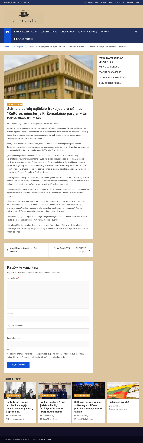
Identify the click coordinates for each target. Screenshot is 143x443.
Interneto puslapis (14, 338)
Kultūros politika (23, 39)
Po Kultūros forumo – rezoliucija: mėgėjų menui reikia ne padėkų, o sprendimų (19, 407)
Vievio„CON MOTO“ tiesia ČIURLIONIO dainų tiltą (70, 250)
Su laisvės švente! (119, 402)
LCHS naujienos (49, 32)
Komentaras (13, 278)
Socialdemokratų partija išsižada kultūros (24, 250)
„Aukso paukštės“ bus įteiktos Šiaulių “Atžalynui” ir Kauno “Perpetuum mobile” (52, 407)
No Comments (52, 124)
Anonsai (105, 32)
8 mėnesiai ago (14, 124)
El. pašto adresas (15, 326)
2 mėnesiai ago (13, 415)
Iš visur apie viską (87, 32)
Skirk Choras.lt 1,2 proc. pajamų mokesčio (98, 2)
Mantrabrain (46, 439)
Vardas (11, 313)
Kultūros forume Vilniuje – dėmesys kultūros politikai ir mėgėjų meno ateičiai (88, 407)
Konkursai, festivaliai (25, 32)
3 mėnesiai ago (116, 406)
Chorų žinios (67, 32)
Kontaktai (120, 2)
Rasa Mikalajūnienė (33, 124)
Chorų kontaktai (133, 2)
